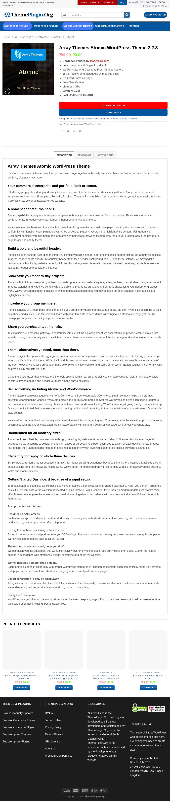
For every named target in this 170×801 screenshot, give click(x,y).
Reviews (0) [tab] (84, 155)
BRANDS (135, 26)
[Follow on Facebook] (143, 6)
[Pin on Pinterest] (80, 131)
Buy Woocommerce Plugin (18, 727)
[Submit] (127, 15)
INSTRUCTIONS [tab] (105, 155)
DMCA (49, 713)
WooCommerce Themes (78, 26)
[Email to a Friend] (74, 131)
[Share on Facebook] (62, 131)
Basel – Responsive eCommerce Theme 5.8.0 (21, 677)
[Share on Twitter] (68, 131)
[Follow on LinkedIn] (163, 6)
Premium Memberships (58, 755)
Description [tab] (64, 155)
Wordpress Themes (128, 118)
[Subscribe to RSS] (159, 6)
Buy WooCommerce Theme (18, 720)
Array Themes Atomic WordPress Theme (83, 124)
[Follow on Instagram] (147, 6)
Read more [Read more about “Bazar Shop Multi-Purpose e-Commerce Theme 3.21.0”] (64, 688)
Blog (162, 2)
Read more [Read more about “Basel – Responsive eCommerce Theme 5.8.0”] (22, 688)
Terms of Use (53, 720)
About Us (50, 748)
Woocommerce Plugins (110, 26)
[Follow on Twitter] (150, 6)
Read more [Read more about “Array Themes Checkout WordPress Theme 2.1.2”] (106, 688)
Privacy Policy (53, 727)
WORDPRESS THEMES (17, 26)
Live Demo (113, 112)
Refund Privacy (54, 734)
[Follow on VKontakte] (166, 6)
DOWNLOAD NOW (113, 105)
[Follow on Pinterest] (156, 6)
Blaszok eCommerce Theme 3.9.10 (148, 677)
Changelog (136, 2)
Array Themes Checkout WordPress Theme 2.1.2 (106, 677)
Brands (43, 37)
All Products (24, 37)
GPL (77, 86)
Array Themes (63, 37)
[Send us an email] (153, 6)
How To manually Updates (17, 713)
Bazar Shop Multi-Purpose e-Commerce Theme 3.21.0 (64, 677)
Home (6, 37)
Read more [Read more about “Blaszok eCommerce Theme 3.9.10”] (148, 688)
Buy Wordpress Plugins (16, 741)
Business (89, 118)
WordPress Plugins (47, 26)
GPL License (52, 741)
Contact (151, 2)
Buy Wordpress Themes (16, 734)
